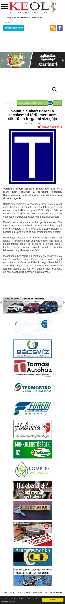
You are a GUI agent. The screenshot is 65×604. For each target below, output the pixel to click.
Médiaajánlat (56, 592)
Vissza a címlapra (51, 126)
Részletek (12, 602)
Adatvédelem (40, 592)
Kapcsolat (9, 592)
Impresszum (24, 592)
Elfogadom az (23, 17)
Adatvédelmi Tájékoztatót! (30, 17)
